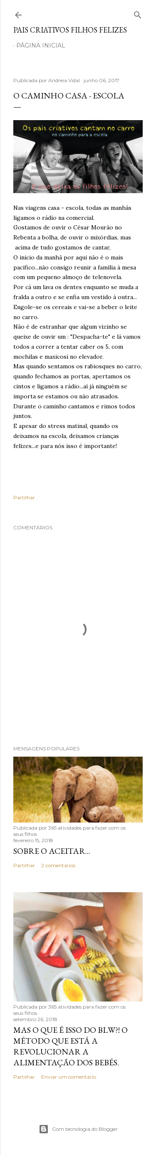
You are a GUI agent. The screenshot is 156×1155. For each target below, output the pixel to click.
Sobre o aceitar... (51, 850)
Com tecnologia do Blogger (78, 1129)
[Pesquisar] (138, 13)
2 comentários (58, 865)
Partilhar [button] (24, 497)
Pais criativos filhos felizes (70, 30)
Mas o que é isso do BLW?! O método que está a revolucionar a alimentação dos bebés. (70, 1046)
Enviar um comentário (68, 1077)
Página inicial (40, 45)
